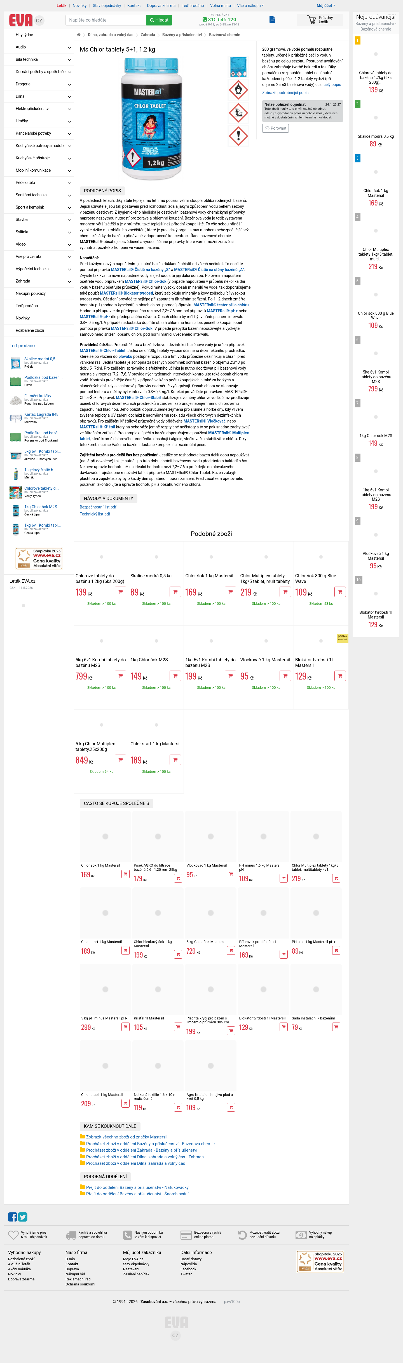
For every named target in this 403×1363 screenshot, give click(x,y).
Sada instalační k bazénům (313, 1018)
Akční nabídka (19, 1269)
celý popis (332, 84)
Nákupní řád (75, 1274)
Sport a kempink (43, 207)
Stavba (43, 219)
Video (43, 244)
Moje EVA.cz (133, 1259)
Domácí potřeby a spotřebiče (43, 71)
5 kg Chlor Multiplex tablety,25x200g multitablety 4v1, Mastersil (95, 752)
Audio (43, 47)
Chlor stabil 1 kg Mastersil (102, 1095)
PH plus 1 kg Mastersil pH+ (314, 942)
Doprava (72, 1269)
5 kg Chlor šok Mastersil (205, 942)
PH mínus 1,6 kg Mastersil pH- (260, 867)
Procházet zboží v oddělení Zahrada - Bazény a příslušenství (141, 1150)
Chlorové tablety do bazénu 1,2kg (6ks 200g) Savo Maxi (100, 581)
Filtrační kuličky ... (39, 396)
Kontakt (134, 5)
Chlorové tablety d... (41, 488)
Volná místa (220, 5)
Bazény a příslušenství (182, 34)
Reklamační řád (77, 1279)
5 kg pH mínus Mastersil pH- (104, 1018)
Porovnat (275, 128)
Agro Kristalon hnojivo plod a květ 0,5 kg (209, 1097)
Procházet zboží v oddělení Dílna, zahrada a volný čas (135, 1163)
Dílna (43, 96)
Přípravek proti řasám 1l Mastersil (258, 944)
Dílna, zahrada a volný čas (110, 34)
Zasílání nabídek (136, 1274)
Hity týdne (24, 34)
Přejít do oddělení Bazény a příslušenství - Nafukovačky (137, 1187)
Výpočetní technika (43, 268)
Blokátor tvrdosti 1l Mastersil (262, 1018)
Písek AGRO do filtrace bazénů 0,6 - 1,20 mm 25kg (155, 867)
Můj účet (324, 5)
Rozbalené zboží (30, 330)
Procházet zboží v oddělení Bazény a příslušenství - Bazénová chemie (150, 1143)
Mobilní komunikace (43, 170)
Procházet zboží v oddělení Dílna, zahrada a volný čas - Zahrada (145, 1156)
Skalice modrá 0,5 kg (151, 575)
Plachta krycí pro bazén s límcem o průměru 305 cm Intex (207, 1022)
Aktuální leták (19, 1264)
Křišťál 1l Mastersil (149, 1018)
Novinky (80, 5)
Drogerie (43, 84)
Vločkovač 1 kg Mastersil (265, 659)
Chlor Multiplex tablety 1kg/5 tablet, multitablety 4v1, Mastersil (265, 581)
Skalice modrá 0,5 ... (41, 359)
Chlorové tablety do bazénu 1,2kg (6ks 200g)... (376, 78)
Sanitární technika (43, 195)
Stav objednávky (107, 5)
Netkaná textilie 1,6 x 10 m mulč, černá (155, 1097)
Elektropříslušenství (43, 108)
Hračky (43, 121)
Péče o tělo (43, 182)
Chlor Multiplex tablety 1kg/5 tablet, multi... (376, 254)
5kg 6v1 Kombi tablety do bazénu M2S (375, 377)
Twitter (186, 1274)
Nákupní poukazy (31, 293)
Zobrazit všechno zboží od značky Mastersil (126, 1137)
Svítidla (43, 231)
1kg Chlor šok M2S (40, 507)
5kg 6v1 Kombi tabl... (42, 451)
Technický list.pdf (95, 514)
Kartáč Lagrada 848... (43, 414)
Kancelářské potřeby (43, 133)
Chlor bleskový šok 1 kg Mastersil (153, 944)
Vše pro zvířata (43, 256)
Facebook (188, 1269)
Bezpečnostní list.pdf (98, 507)
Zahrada (43, 281)
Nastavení (131, 1269)
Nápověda (189, 1264)
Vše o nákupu (249, 5)
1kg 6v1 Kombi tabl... (42, 525)
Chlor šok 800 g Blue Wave (376, 315)
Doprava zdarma (161, 5)
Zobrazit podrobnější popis (285, 92)
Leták (62, 5)
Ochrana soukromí (80, 1284)
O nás (70, 1259)
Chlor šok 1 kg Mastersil (209, 575)
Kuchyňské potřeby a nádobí (43, 145)
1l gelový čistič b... (40, 470)
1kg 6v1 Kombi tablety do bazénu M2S (375, 495)
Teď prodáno (193, 5)
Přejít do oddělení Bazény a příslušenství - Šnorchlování (137, 1193)
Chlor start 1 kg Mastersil (155, 743)
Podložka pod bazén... (43, 377)
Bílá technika (43, 59)
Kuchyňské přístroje (43, 158)
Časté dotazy (191, 1259)
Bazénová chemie (224, 34)
